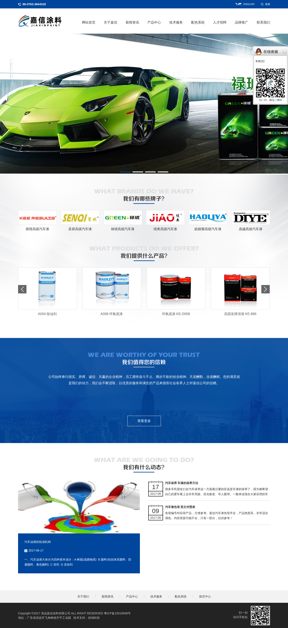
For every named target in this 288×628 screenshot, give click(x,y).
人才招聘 (219, 22)
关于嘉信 (110, 22)
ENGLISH (249, 4)
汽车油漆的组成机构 (37, 542)
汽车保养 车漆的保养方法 (181, 483)
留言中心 (205, 596)
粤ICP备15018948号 (117, 613)
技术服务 (176, 22)
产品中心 (154, 22)
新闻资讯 (132, 22)
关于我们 (83, 596)
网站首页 (88, 22)
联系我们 (263, 22)
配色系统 (198, 22)
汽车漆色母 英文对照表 (180, 507)
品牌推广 (241, 22)
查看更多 (144, 421)
